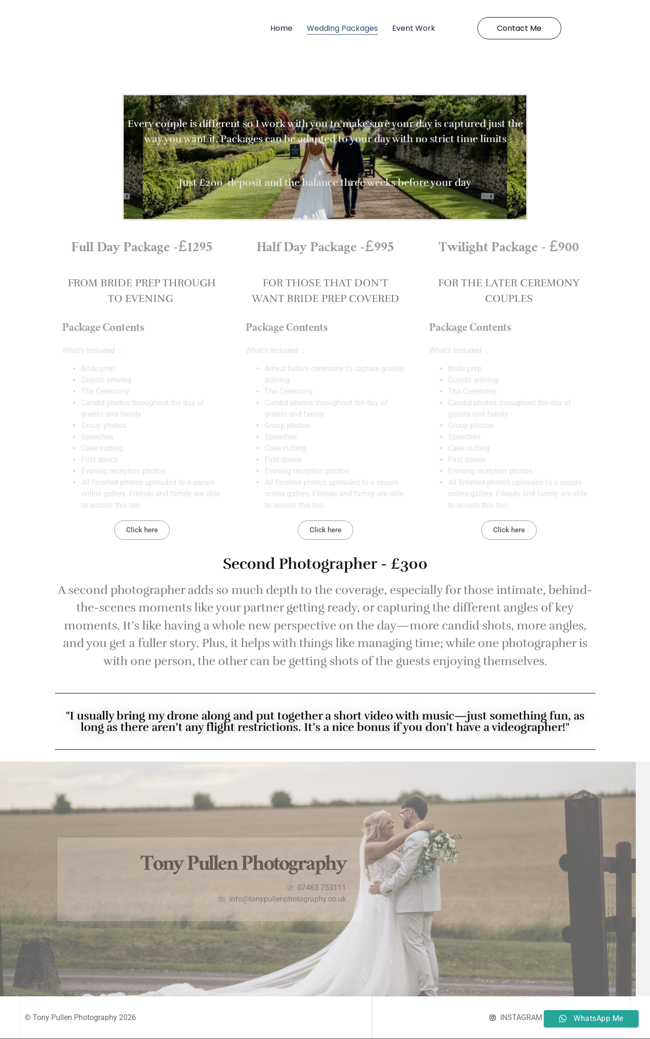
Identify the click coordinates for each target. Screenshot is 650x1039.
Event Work (413, 28)
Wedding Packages (342, 28)
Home (281, 28)
